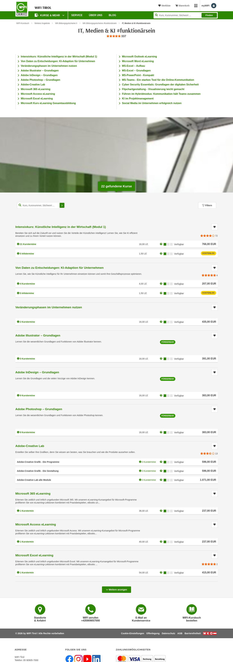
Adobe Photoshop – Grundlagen (40, 79)
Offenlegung (152, 633)
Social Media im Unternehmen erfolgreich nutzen (152, 103)
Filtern (207, 205)
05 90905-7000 (30, 660)
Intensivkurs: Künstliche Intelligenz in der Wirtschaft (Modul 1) (59, 56)
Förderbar (168, 342)
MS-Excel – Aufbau (133, 65)
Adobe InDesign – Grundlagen (39, 75)
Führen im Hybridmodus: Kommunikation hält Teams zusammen (161, 93)
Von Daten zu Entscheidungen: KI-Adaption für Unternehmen (58, 61)
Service (77, 15)
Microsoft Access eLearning (38, 93)
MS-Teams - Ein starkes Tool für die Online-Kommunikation (158, 79)
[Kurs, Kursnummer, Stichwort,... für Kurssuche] (41, 205)
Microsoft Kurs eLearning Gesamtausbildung (48, 103)
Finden (209, 15)
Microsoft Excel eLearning (37, 98)
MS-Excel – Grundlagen (136, 70)
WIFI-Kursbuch (22, 23)
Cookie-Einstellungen (132, 633)
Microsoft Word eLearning (138, 61)
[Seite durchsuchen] (186, 15)
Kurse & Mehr (48, 15)
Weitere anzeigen (116, 588)
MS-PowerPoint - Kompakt (138, 75)
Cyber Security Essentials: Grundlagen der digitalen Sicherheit (160, 84)
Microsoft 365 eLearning (35, 89)
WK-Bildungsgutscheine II (66, 23)
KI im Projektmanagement (138, 98)
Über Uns (95, 15)
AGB (179, 633)
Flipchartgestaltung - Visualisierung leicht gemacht (153, 89)
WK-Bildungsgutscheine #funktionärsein (100, 23)
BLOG (112, 15)
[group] (116, 36)
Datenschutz (168, 633)
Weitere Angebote (42, 23)
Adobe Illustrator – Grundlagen (40, 70)
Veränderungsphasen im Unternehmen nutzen (49, 65)
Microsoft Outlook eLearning (139, 56)
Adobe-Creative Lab (33, 84)
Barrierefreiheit (193, 633)
